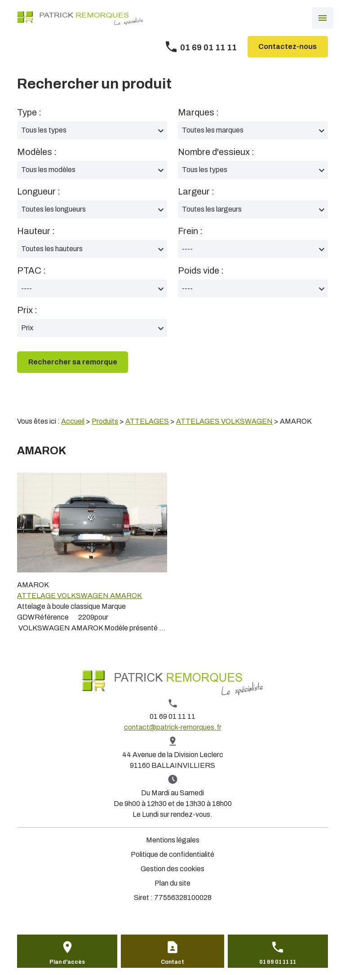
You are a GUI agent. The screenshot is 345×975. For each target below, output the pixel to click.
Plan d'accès (67, 962)
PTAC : (31, 270)
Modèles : (37, 152)
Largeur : (196, 191)
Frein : (190, 231)
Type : (29, 112)
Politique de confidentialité (172, 854)
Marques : (198, 112)
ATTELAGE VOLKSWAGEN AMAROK (79, 595)
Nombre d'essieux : (216, 152)
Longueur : (38, 191)
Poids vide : (201, 270)
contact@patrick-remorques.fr (172, 727)
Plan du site (172, 883)
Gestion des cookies (172, 869)
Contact (172, 962)
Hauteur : (36, 231)
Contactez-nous (287, 46)
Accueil (72, 421)
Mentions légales (172, 840)
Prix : (27, 310)
